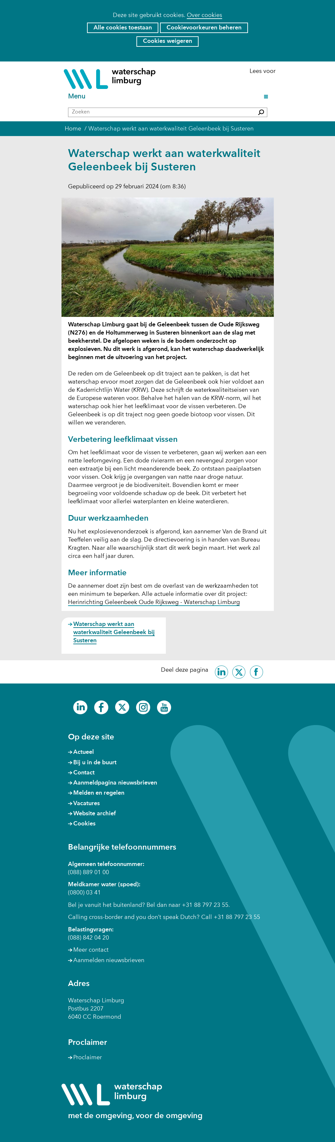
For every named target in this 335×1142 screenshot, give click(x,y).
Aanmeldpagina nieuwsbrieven (115, 783)
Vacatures (86, 803)
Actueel (83, 752)
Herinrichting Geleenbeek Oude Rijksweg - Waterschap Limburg (154, 602)
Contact (84, 773)
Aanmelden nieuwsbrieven (108, 960)
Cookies (84, 824)
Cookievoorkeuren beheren (204, 28)
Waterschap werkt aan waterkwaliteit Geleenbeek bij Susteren (114, 632)
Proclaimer (87, 1058)
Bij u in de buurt (94, 763)
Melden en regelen (98, 793)
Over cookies (204, 15)
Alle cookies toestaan (123, 28)
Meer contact (91, 950)
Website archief (94, 814)
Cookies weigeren (167, 41)
